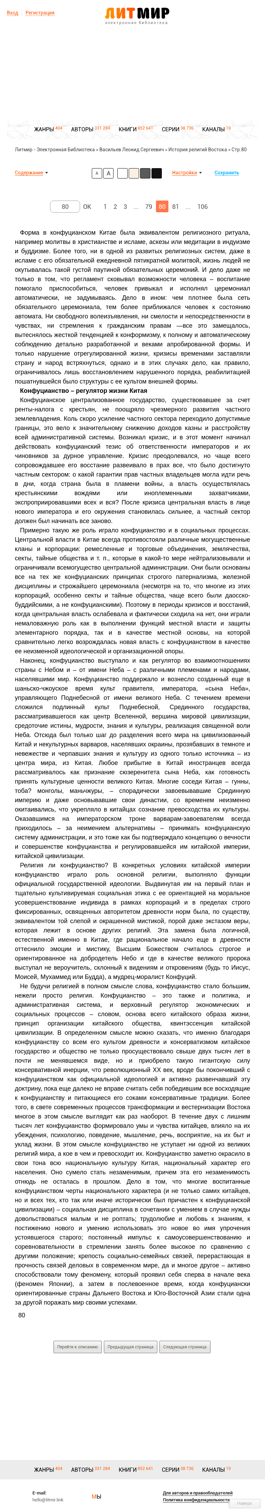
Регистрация (40, 13)
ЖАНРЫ (44, 129)
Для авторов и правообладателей (198, 1492)
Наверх (244, 1503)
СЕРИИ (170, 129)
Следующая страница (185, 1347)
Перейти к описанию (77, 1347)
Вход (12, 13)
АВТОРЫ (82, 129)
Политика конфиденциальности (196, 1499)
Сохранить (227, 172)
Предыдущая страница (131, 1347)
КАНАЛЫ (213, 129)
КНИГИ (128, 129)
